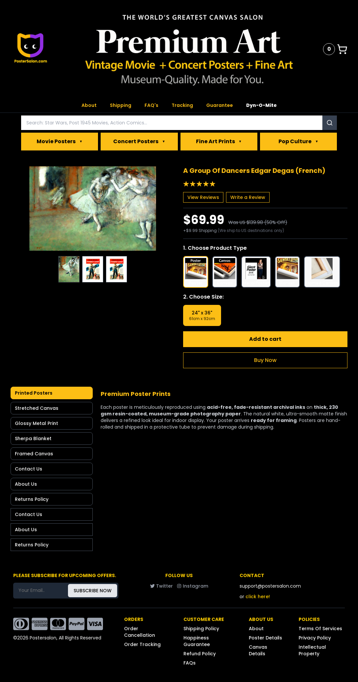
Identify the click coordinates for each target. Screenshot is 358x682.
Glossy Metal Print (36, 423)
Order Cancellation (139, 631)
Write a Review (247, 197)
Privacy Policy (315, 637)
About (89, 105)
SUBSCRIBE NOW (93, 590)
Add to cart (265, 339)
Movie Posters (59, 142)
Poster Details (265, 637)
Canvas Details (258, 650)
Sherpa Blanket (33, 438)
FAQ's (151, 105)
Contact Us (28, 469)
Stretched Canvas (36, 408)
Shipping (120, 105)
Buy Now (265, 360)
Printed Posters (33, 393)
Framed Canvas (34, 453)
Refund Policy (199, 653)
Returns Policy (32, 499)
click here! (257, 596)
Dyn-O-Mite (261, 105)
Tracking (182, 105)
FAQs (189, 663)
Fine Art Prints (219, 142)
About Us (26, 484)
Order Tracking (142, 644)
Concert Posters (139, 142)
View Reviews (203, 197)
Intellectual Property (312, 650)
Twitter (161, 586)
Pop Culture (298, 142)
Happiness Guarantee (196, 641)
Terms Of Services (320, 628)
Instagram (192, 586)
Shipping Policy (201, 628)
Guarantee (219, 105)
